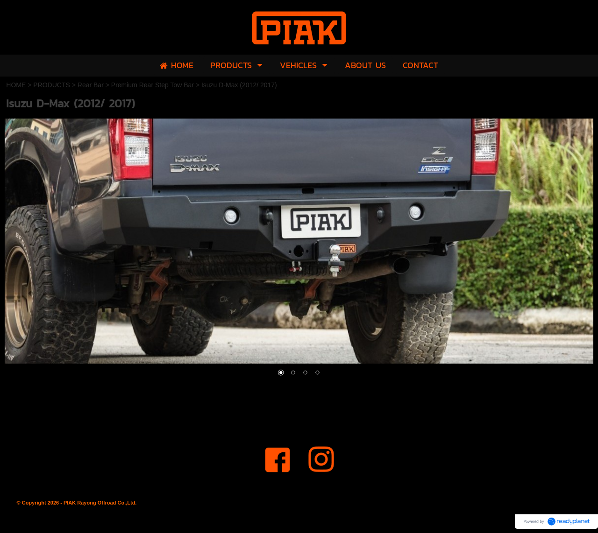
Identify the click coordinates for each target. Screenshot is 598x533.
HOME (16, 85)
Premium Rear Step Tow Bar (152, 85)
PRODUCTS (51, 85)
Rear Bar (91, 85)
